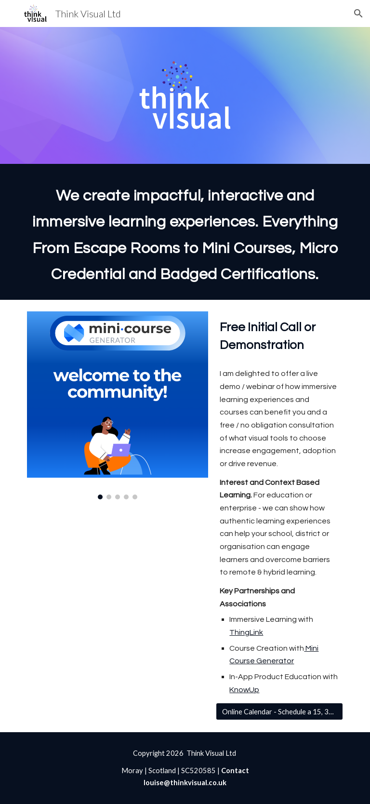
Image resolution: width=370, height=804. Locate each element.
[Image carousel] (117, 405)
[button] (358, 13)
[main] (185, 231)
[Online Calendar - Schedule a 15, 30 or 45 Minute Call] (279, 711)
